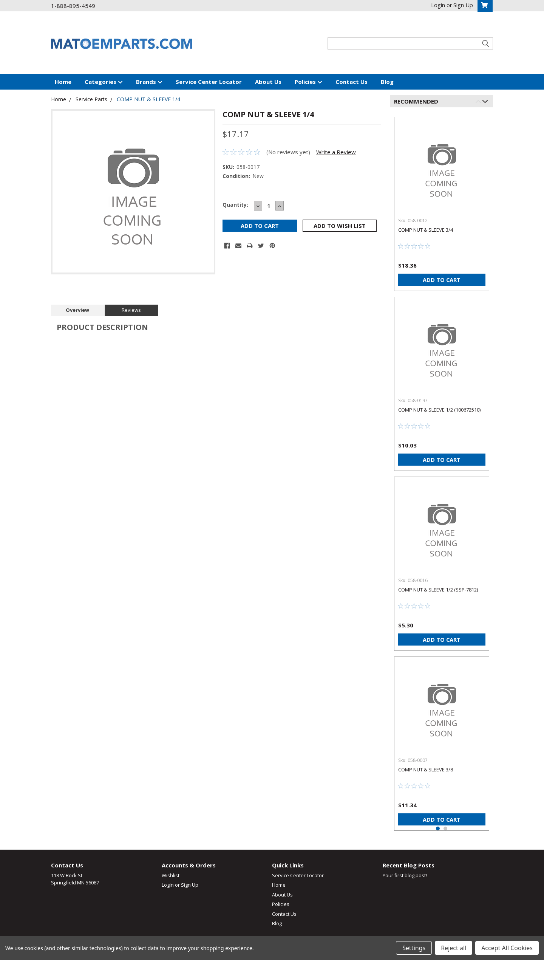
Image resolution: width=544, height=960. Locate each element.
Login (168, 884)
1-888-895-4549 (73, 5)
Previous (479, 102)
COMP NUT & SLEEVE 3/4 (425, 229)
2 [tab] (445, 828)
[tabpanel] (442, 201)
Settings (413, 948)
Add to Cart (442, 279)
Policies (308, 82)
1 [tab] (438, 828)
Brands (149, 82)
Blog (387, 81)
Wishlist (170, 875)
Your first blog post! (405, 875)
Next (486, 102)
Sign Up (189, 884)
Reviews (131, 310)
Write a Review (336, 152)
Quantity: (235, 204)
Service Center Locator (209, 81)
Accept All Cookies (507, 948)
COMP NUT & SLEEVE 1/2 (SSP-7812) (438, 589)
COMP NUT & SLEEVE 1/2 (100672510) (439, 409)
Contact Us (351, 81)
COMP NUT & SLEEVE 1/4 (148, 99)
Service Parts (91, 99)
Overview (77, 310)
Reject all (453, 948)
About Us (268, 81)
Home (63, 81)
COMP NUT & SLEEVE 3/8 (425, 769)
